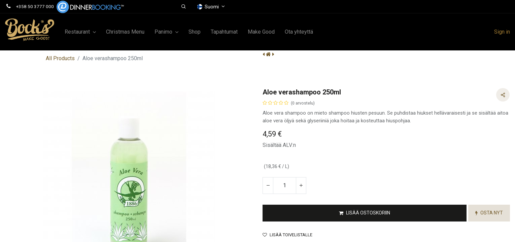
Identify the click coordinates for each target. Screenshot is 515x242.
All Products (60, 58)
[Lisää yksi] (301, 177)
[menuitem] (125, 32)
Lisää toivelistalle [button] (287, 227)
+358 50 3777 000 (35, 6)
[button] (184, 6)
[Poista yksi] (268, 177)
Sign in (502, 32)
